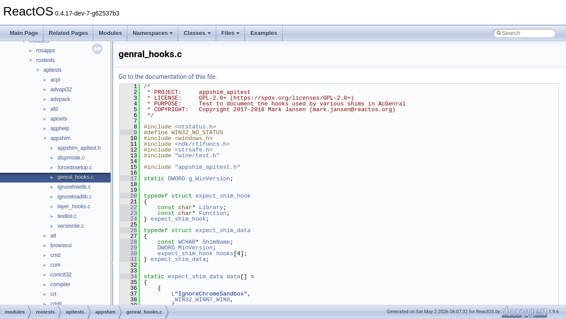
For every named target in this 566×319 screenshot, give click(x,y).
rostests (45, 60)
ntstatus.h (195, 127)
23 (128, 213)
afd (54, 109)
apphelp (59, 128)
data (233, 276)
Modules (110, 33)
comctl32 (61, 275)
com (55, 265)
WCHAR (186, 242)
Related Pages (68, 33)
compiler (60, 284)
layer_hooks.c (73, 206)
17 (128, 179)
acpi (55, 80)
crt (53, 294)
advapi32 (61, 89)
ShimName (216, 242)
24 (128, 219)
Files (231, 33)
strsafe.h (193, 150)
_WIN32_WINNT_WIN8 (200, 299)
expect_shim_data (223, 230)
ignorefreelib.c (74, 187)
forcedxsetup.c (74, 167)
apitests (52, 70)
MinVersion (195, 248)
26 (128, 230)
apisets (58, 119)
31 (128, 259)
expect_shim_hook (223, 196)
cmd (55, 255)
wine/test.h (197, 156)
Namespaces (153, 33)
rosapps (45, 50)
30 (128, 253)
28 (128, 242)
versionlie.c (70, 226)
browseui (61, 245)
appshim (60, 138)
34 (128, 276)
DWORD (176, 179)
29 (128, 248)
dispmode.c (70, 158)
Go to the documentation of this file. (168, 76)
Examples (263, 33)
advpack (60, 99)
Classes (197, 33)
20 (128, 196)
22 (128, 207)
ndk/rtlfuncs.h (202, 144)
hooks (224, 253)
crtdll (55, 304)
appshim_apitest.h (78, 148)
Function (212, 213)
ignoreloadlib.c (74, 197)
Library (211, 207)
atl (53, 236)
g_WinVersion (209, 179)
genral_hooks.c (75, 177)
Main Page (24, 33)
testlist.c (66, 216)
